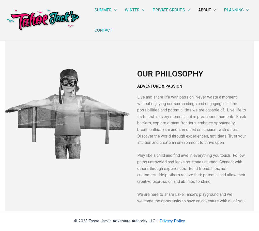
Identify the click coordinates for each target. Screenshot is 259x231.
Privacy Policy (172, 221)
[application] (114, 10)
